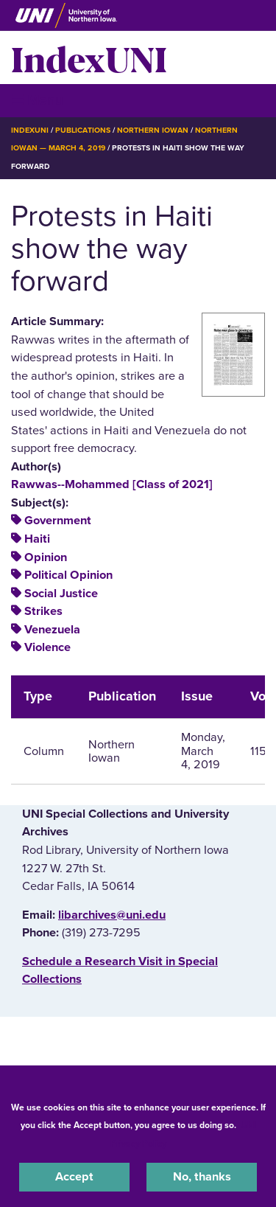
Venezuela (52, 629)
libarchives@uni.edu (112, 915)
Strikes (43, 611)
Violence (47, 647)
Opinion (45, 557)
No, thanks (202, 1176)
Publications (82, 130)
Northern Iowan (152, 130)
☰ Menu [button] (37, 99)
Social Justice (61, 593)
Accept (74, 1176)
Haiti (37, 539)
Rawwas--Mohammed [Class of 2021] (112, 484)
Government (57, 520)
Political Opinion (68, 575)
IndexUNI (89, 57)
